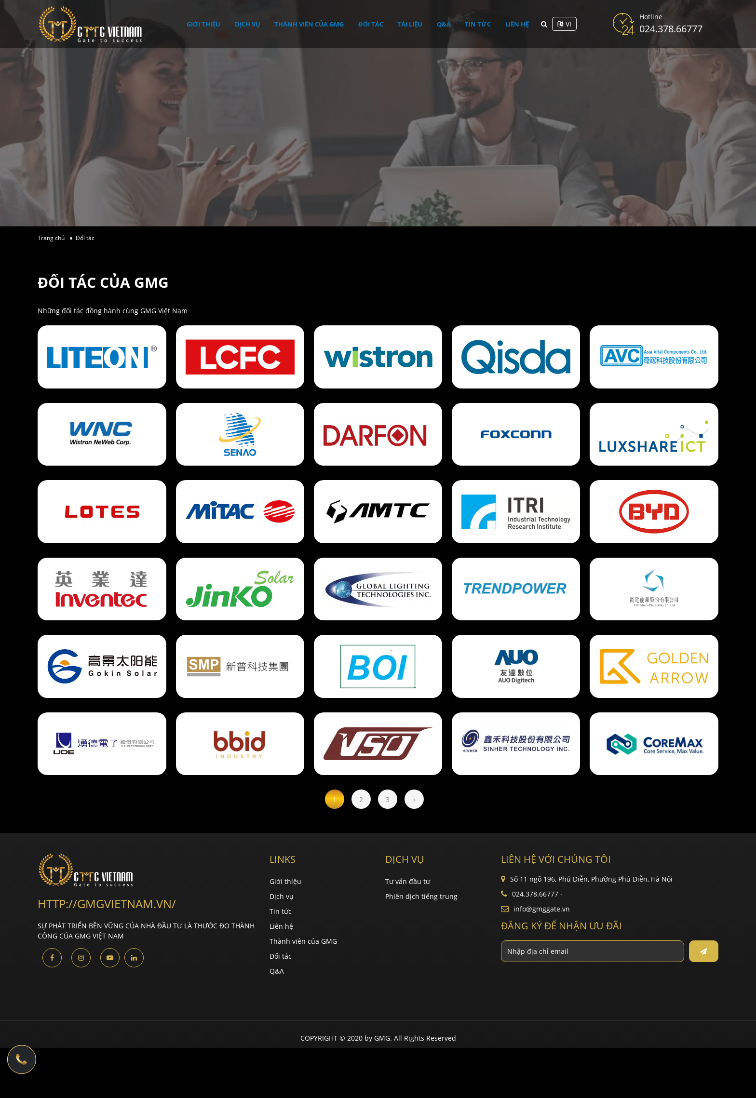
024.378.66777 (670, 28)
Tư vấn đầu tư (407, 881)
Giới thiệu (208, 23)
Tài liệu (413, 23)
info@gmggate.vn (541, 908)
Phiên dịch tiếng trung (421, 896)
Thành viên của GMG (313, 23)
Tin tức (475, 23)
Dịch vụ (251, 23)
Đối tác (375, 23)
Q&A (444, 23)
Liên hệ (512, 23)
